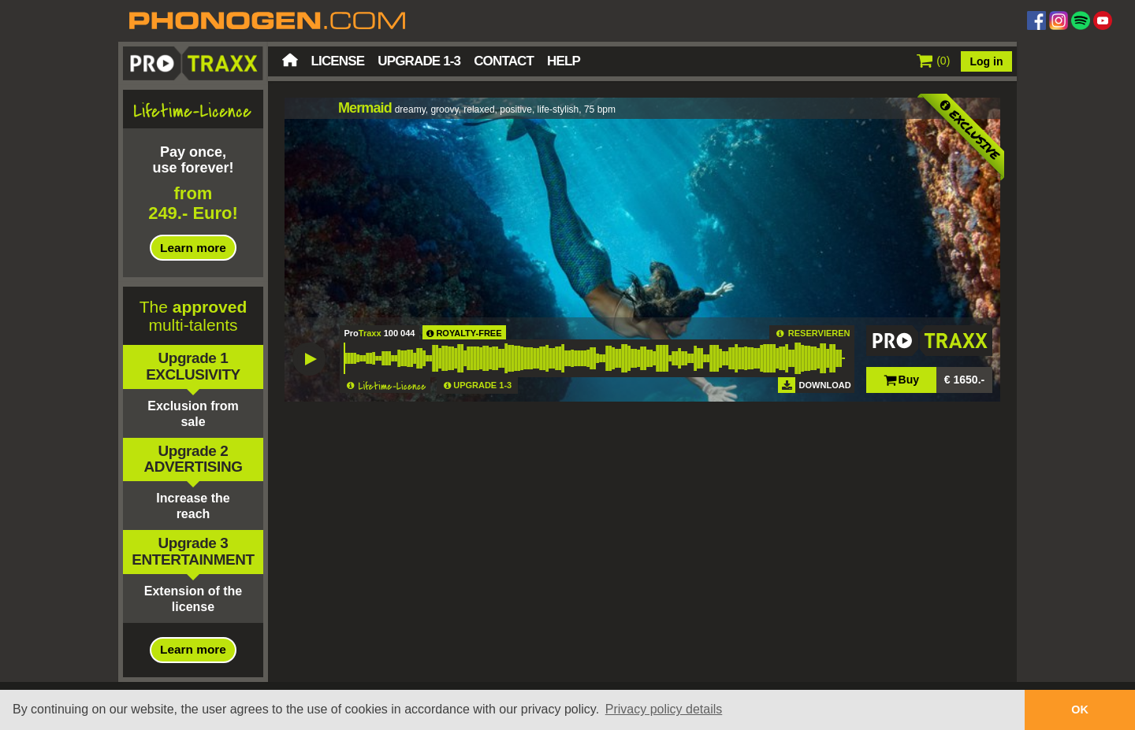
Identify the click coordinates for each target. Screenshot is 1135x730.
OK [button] (1079, 709)
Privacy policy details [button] (664, 709)
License (338, 61)
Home (290, 60)
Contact (504, 61)
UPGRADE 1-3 (482, 385)
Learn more (193, 247)
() (934, 60)
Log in (986, 61)
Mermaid (365, 108)
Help (563, 61)
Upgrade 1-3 (419, 61)
